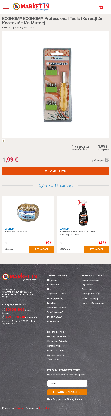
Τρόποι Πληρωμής (90, 298)
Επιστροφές (87, 289)
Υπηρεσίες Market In (56, 293)
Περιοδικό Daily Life (56, 307)
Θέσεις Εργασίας (55, 298)
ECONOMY (10, 228)
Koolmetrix (43, 408)
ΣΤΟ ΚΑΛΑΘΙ (41, 249)
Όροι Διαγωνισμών (56, 355)
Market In (31, 7)
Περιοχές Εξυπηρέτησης (93, 303)
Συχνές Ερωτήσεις (90, 280)
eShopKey (19, 408)
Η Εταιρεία (52, 280)
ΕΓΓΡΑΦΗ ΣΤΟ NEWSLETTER (67, 392)
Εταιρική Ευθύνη (54, 317)
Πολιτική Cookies (55, 346)
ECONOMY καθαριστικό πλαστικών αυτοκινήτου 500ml (77, 233)
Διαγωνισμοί (53, 359)
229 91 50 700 (13, 317)
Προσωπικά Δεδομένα (57, 341)
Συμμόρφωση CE (55, 312)
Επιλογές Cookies (55, 350)
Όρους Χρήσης (74, 399)
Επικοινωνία (53, 321)
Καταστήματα (53, 284)
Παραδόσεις (87, 284)
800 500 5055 (13, 310)
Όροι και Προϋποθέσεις (58, 336)
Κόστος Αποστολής (91, 293)
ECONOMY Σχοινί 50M (16, 231)
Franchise (51, 303)
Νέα (49, 289)
